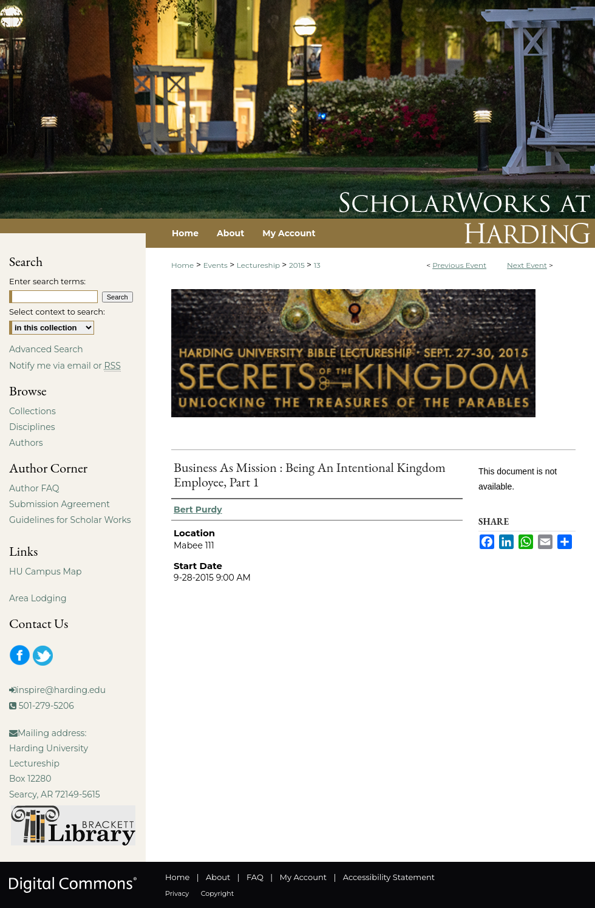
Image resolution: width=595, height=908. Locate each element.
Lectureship (259, 265)
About (218, 877)
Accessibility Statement (389, 877)
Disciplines (32, 427)
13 (317, 265)
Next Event (527, 265)
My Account (303, 877)
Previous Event (459, 265)
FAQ (255, 877)
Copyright (217, 893)
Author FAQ (34, 488)
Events (216, 265)
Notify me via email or (65, 365)
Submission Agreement (59, 504)
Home (182, 265)
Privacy (177, 893)
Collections (32, 411)
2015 (298, 265)
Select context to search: (57, 311)
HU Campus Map (45, 571)
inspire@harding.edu (61, 689)
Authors (26, 442)
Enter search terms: (47, 281)
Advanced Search (46, 349)
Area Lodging (37, 598)
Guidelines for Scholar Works (70, 519)
